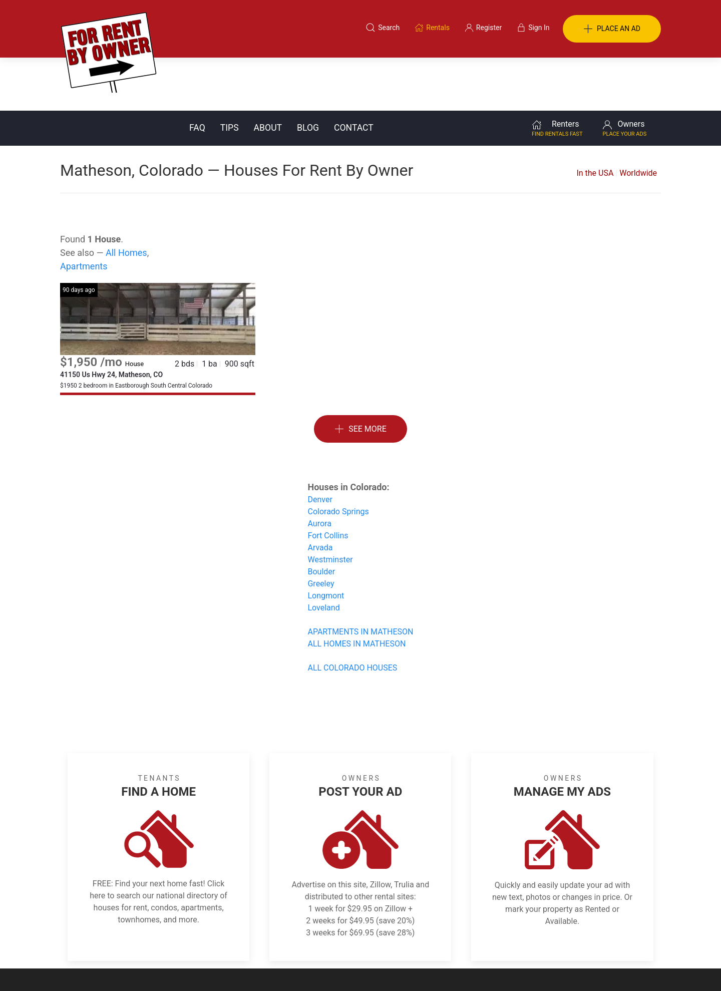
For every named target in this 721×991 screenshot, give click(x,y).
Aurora (319, 470)
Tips (229, 75)
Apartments (84, 213)
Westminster (329, 506)
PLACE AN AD (611, 29)
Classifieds (197, 942)
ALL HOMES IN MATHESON (356, 590)
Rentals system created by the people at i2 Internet (518, 968)
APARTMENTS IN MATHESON (360, 578)
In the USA (594, 120)
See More (360, 376)
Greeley (320, 530)
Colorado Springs (338, 458)
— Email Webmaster (630, 968)
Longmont (325, 542)
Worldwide (638, 120)
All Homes (126, 199)
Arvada (319, 494)
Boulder (321, 518)
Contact (354, 75)
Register (528, 942)
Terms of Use (257, 942)
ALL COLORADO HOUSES (352, 614)
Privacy (367, 942)
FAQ (197, 75)
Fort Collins (327, 482)
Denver (319, 446)
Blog (308, 75)
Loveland (323, 554)
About (268, 75)
